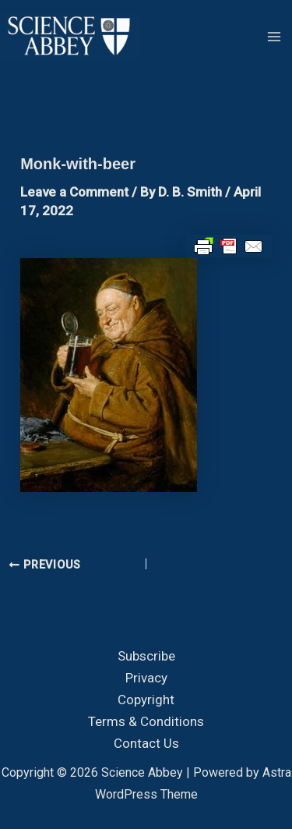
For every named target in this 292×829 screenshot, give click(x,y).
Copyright (146, 699)
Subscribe (146, 656)
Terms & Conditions (146, 721)
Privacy (146, 678)
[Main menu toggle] (275, 37)
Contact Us (146, 743)
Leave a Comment (74, 192)
